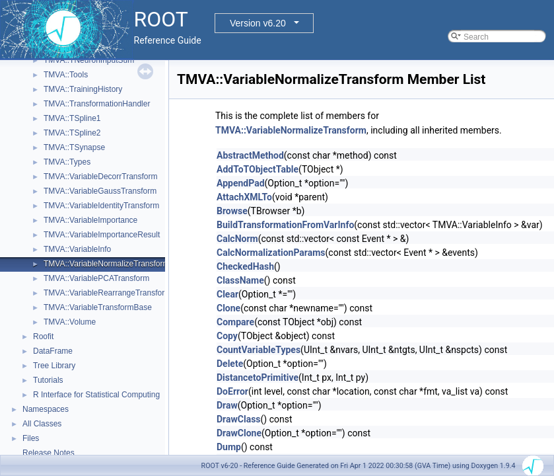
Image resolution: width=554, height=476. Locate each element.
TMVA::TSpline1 (72, 118)
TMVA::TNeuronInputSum (89, 60)
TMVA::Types (67, 162)
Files (30, 438)
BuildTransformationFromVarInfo (285, 224)
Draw (227, 405)
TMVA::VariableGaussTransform (100, 191)
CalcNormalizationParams (271, 252)
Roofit (43, 336)
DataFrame (53, 351)
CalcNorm (237, 238)
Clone (228, 308)
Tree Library (54, 365)
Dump (229, 447)
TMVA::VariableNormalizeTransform (107, 263)
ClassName (240, 280)
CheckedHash (245, 266)
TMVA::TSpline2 (72, 133)
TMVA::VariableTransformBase (98, 307)
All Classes (41, 423)
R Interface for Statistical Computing (96, 394)
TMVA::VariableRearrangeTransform (107, 293)
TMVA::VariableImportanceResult (102, 234)
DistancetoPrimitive (257, 377)
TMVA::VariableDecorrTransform (100, 176)
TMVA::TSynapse (74, 147)
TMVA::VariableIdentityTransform (101, 205)
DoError (232, 391)
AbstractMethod (250, 155)
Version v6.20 (258, 23)
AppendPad (241, 183)
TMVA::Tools (66, 74)
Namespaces (45, 409)
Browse (232, 211)
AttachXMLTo (244, 197)
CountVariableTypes (258, 349)
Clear (227, 294)
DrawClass (239, 419)
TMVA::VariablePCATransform (96, 278)
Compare (235, 322)
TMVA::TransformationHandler (97, 103)
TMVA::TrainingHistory (83, 89)
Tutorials (48, 380)
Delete (230, 363)
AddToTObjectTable (257, 169)
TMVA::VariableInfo (77, 249)
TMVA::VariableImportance (90, 220)
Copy (227, 336)
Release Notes (48, 452)
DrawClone (239, 433)
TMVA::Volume (70, 322)
